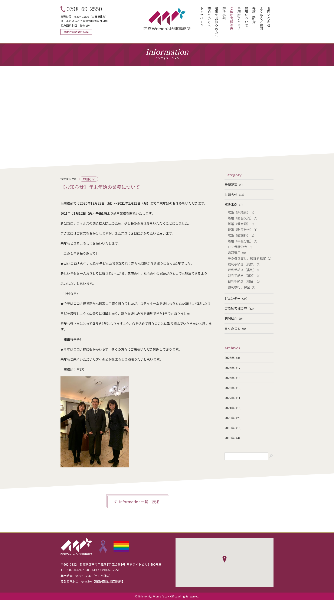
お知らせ (89, 179)
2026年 (233, 357)
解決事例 (234, 204)
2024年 (234, 377)
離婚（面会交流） (243, 218)
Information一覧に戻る (139, 501)
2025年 (234, 367)
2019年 (234, 427)
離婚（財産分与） (243, 229)
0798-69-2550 (84, 9)
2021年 (234, 407)
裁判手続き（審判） (245, 269)
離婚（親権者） (242, 212)
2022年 (234, 397)
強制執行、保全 (242, 287)
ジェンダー (237, 298)
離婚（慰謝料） (242, 235)
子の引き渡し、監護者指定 (250, 258)
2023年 (234, 387)
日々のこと (236, 328)
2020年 (234, 417)
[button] (224, 559)
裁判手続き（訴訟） (245, 275)
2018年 (233, 437)
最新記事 (234, 184)
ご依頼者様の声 (240, 308)
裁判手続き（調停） (245, 264)
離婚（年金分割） (243, 241)
